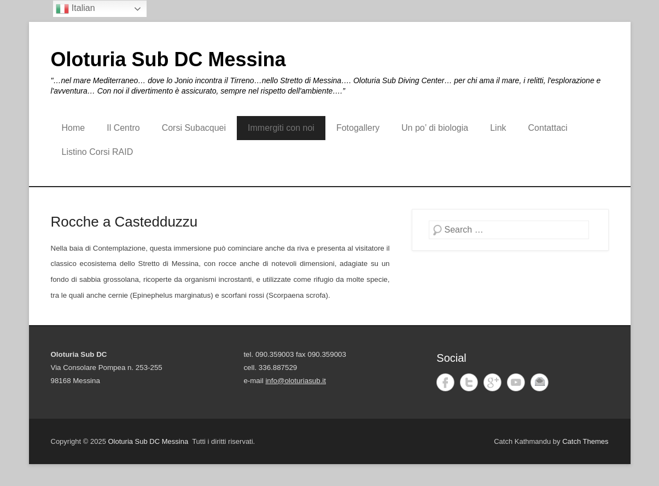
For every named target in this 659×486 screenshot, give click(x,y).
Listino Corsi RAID (97, 152)
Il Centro (123, 127)
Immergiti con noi (281, 127)
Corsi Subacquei (194, 127)
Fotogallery (358, 127)
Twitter (469, 382)
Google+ (492, 382)
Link (498, 127)
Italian (75, 8)
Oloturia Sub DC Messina (168, 59)
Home (73, 127)
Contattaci (548, 127)
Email (539, 382)
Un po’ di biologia (434, 127)
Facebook (445, 382)
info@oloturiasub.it (295, 381)
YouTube (516, 382)
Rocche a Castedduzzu (124, 221)
